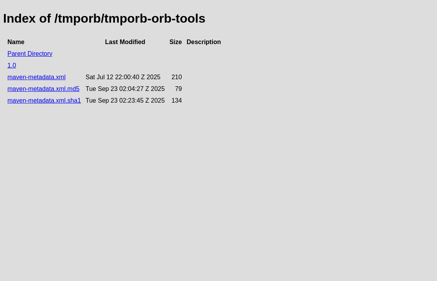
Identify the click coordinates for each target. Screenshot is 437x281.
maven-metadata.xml (36, 77)
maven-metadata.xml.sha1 (44, 100)
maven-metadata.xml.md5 (43, 88)
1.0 (11, 65)
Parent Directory (30, 53)
